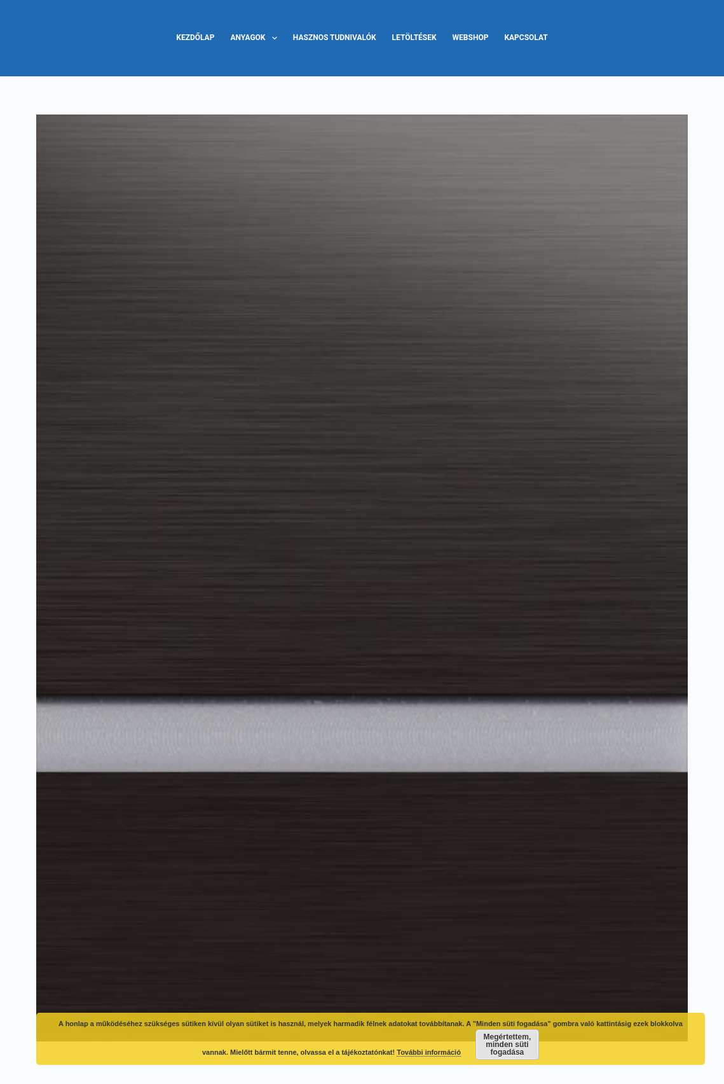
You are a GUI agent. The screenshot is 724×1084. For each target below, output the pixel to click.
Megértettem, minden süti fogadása (507, 1044)
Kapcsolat (525, 37)
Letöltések (414, 37)
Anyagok (256, 38)
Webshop (471, 37)
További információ (429, 1052)
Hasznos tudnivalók (334, 37)
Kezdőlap (195, 37)
